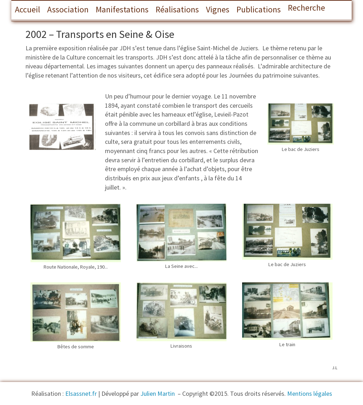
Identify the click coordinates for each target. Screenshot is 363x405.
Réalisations (177, 9)
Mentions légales (309, 393)
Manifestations (122, 9)
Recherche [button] (306, 7)
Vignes (217, 9)
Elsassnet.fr (81, 393)
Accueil (27, 9)
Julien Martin (158, 393)
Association (68, 9)
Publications (258, 9)
